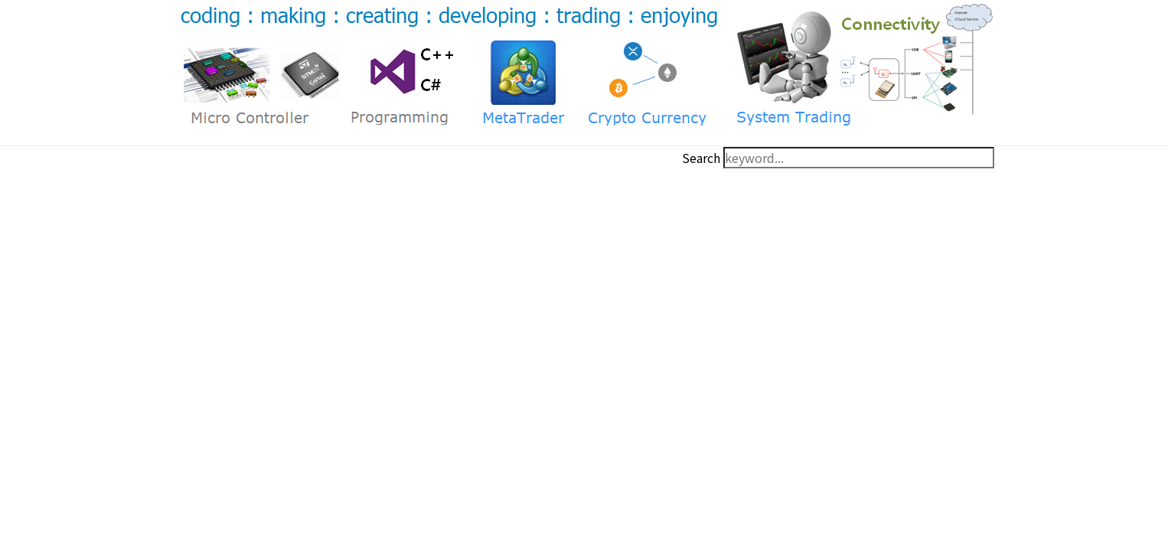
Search (701, 157)
